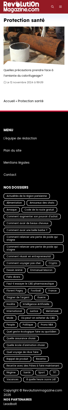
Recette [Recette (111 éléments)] (41, 359)
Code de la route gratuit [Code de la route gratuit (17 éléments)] (39, 209)
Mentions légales (16, 162)
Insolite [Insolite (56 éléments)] (11, 304)
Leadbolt (10, 404)
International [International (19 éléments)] (14, 311)
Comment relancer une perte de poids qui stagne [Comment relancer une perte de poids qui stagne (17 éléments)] (32, 238)
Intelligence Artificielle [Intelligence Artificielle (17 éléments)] (36, 304)
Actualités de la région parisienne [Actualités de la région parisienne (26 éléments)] (27, 196)
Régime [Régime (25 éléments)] (11, 372)
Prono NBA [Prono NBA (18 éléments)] (47, 325)
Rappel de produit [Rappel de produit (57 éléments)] (17, 359)
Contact (10, 175)
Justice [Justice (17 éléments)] (34, 311)
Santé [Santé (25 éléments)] (27, 372)
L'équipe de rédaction (20, 138)
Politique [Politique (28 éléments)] (28, 325)
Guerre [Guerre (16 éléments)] (41, 297)
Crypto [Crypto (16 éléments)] (53, 263)
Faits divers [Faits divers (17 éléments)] (13, 277)
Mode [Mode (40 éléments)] (10, 318)
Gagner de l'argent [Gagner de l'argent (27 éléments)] (18, 297)
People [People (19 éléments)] (11, 325)
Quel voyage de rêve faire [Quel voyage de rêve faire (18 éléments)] (23, 352)
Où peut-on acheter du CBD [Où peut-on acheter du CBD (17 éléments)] (38, 318)
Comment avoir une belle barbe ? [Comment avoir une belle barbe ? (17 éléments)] (27, 230)
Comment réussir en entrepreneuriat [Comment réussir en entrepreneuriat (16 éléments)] (29, 256)
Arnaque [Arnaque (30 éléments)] (12, 209)
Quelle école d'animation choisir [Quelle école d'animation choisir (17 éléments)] (26, 345)
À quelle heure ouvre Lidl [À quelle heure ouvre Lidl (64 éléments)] (41, 379)
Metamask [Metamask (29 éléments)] (52, 311)
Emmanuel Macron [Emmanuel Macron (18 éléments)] (41, 270)
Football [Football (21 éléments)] (36, 290)
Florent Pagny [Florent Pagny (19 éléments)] (15, 290)
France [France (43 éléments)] (52, 290)
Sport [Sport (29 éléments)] (41, 372)
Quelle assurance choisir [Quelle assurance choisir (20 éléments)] (21, 338)
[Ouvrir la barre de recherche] (52, 6)
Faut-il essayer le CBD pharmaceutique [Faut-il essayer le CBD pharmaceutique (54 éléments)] (30, 284)
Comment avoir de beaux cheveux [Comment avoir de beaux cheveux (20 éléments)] (27, 223)
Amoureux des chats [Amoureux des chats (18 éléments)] (42, 203)
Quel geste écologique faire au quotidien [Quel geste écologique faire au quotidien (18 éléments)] (31, 331)
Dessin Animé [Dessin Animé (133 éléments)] (15, 270)
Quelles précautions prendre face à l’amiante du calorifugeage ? (28, 73)
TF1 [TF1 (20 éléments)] (54, 372)
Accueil (9, 101)
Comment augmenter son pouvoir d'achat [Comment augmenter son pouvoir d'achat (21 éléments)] (32, 216)
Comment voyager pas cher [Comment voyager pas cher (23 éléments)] (24, 263)
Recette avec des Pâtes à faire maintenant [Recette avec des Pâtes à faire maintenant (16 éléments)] (33, 365)
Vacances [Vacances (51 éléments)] (12, 379)
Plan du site (12, 150)
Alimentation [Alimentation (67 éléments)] (14, 203)
